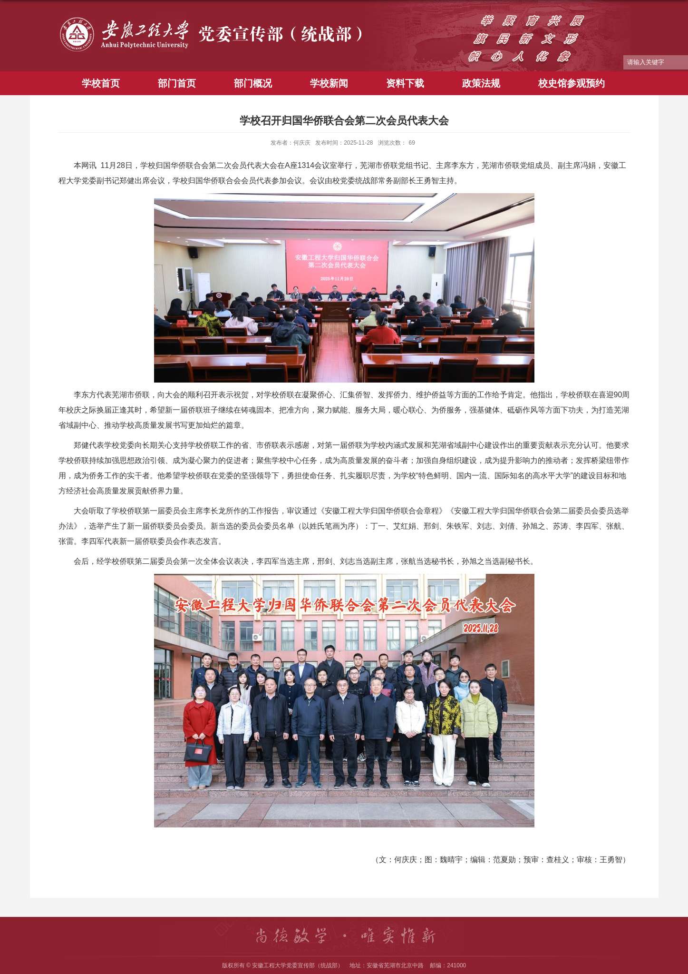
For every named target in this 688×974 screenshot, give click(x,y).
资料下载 (405, 83)
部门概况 (253, 83)
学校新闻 (329, 83)
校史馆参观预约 (571, 83)
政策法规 (481, 83)
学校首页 (101, 83)
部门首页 (177, 83)
